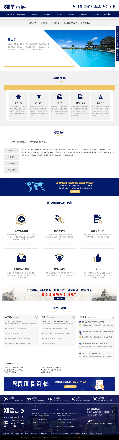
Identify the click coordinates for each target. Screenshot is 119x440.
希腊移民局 (54, 433)
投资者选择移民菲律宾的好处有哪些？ (93, 322)
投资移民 (47, 14)
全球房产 (72, 14)
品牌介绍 (89, 423)
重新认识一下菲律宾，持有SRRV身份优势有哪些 (56, 333)
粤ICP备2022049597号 (66, 437)
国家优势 (33, 23)
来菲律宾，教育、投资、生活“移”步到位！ (54, 338)
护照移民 (35, 14)
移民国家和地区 (22, 14)
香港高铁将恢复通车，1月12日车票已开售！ (17, 338)
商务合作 (102, 423)
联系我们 (109, 423)
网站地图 (75, 437)
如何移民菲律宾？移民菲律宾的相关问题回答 (96, 343)
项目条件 (44, 23)
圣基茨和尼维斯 (97, 412)
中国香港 (89, 415)
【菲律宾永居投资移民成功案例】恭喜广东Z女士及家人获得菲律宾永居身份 (13, 370)
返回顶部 (117, 58)
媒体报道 (96, 423)
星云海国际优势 (70, 23)
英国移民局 (34, 433)
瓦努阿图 (106, 412)
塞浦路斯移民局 (75, 433)
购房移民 (59, 14)
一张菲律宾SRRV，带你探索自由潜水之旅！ (17, 343)
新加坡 (101, 415)
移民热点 (84, 14)
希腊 (111, 412)
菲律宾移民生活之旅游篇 (49, 343)
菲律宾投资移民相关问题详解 (91, 353)
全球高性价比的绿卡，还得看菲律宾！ (16, 328)
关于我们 (96, 14)
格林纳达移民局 (43, 433)
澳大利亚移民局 (63, 433)
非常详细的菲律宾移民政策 (13, 321)
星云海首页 (10, 14)
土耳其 (95, 415)
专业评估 (56, 23)
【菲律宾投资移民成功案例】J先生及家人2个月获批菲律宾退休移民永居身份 (51, 370)
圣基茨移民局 (98, 433)
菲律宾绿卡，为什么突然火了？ (14, 333)
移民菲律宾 (85, 23)
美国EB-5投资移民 (87, 433)
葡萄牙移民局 (15, 433)
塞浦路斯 (89, 412)
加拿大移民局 (25, 433)
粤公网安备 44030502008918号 (88, 437)
